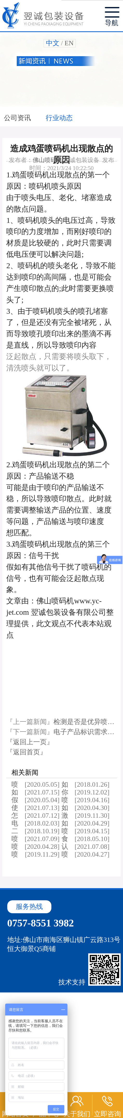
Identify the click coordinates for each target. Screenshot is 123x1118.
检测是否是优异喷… (83, 722)
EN (69, 43)
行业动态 (59, 118)
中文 (52, 43)
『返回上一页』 (29, 742)
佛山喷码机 (48, 160)
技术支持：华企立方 (88, 982)
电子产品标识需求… (83, 732)
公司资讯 (18, 118)
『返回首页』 (26, 752)
